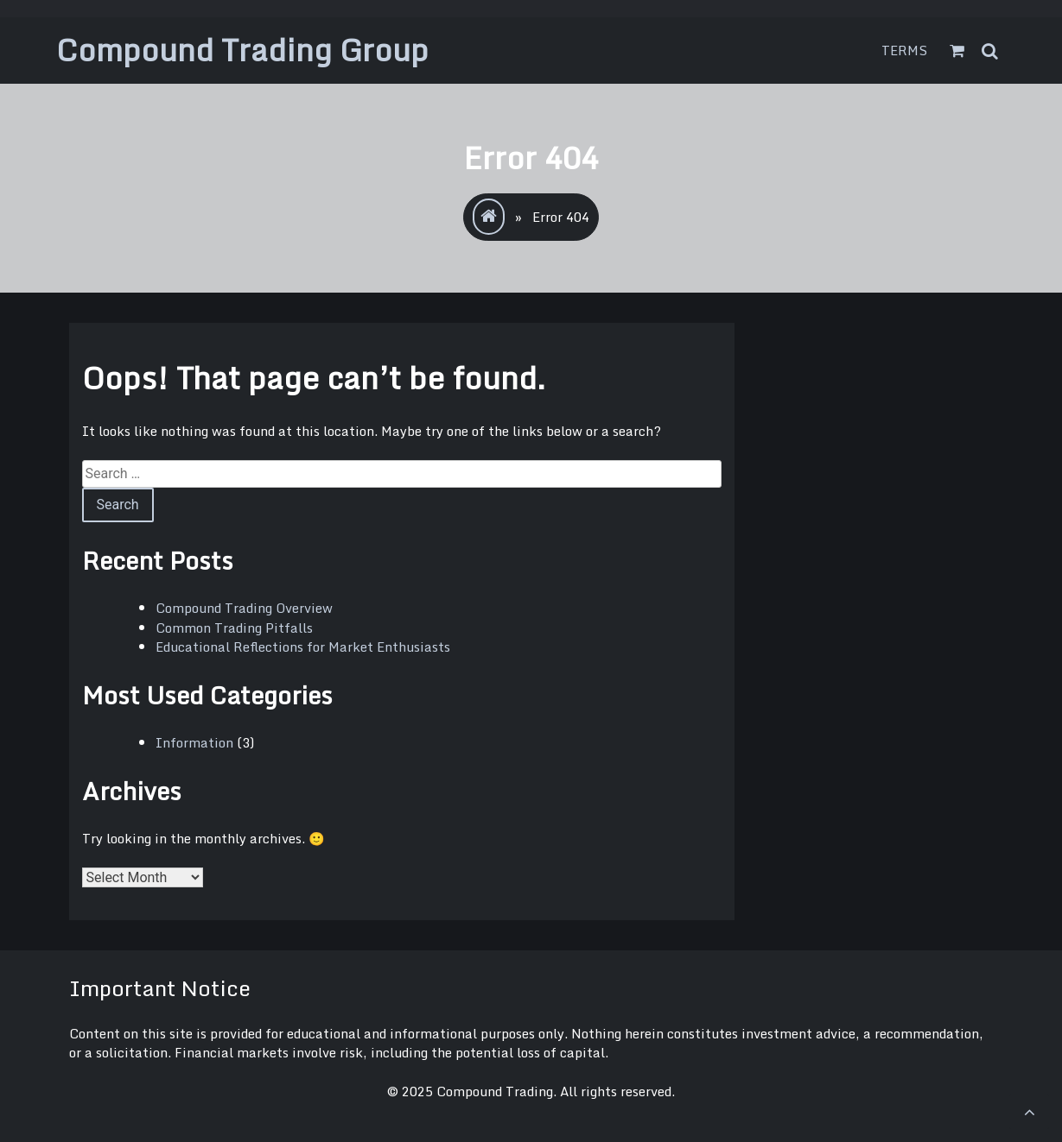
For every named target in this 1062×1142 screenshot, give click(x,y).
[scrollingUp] (1029, 1112)
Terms (904, 50)
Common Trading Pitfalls (234, 627)
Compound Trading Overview (244, 607)
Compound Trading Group (242, 49)
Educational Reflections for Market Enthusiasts (303, 646)
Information (194, 742)
